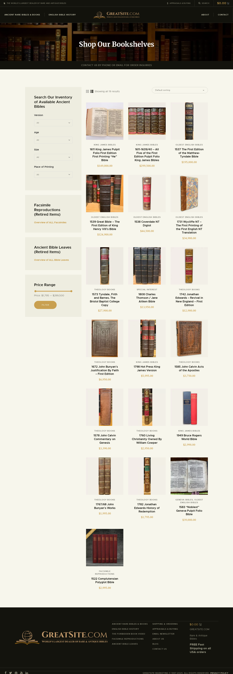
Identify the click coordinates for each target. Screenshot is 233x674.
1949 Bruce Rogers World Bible (189, 435)
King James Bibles (105, 146)
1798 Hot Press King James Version (147, 367)
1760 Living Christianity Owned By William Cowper (147, 437)
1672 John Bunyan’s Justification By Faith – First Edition (105, 369)
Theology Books (104, 289)
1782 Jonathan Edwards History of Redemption (147, 505)
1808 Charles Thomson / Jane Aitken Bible (147, 297)
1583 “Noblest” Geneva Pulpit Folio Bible (189, 508)
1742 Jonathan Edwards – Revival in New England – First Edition (189, 299)
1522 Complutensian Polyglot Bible (104, 577)
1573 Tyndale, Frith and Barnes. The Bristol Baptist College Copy (105, 299)
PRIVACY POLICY (219, 669)
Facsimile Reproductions (104, 569)
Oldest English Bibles (189, 146)
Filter (45, 305)
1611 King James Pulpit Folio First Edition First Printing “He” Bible (105, 156)
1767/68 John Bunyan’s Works (104, 503)
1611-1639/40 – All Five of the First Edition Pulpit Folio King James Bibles (147, 156)
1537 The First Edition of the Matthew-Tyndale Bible (189, 154)
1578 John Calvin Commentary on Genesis (105, 437)
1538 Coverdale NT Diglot (146, 224)
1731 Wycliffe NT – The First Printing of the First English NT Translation (189, 227)
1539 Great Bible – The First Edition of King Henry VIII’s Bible (105, 226)
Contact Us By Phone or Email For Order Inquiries (116, 65)
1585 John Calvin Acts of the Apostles (189, 367)
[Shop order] (180, 91)
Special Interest (147, 289)
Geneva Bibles (184, 497)
